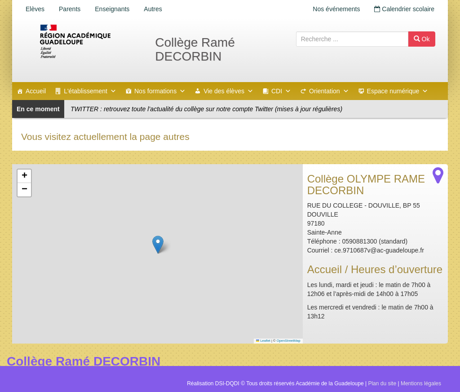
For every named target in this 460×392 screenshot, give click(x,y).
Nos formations (160, 91)
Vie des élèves (228, 91)
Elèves (35, 9)
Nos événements (336, 9)
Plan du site (382, 383)
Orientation (329, 91)
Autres (153, 9)
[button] (158, 244)
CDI (281, 91)
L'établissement (90, 91)
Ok (422, 39)
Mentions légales (421, 383)
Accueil (36, 91)
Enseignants (112, 9)
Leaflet (263, 341)
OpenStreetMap (289, 341)
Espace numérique (398, 91)
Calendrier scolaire (404, 9)
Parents (69, 9)
